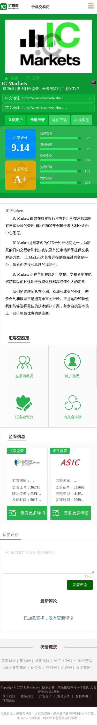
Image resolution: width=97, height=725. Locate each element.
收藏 (14, 78)
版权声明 (82, 696)
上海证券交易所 (14, 668)
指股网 (51, 668)
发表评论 (80, 585)
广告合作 (45, 696)
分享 (36, 78)
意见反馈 (63, 696)
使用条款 (9, 700)
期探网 (25, 661)
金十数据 (83, 668)
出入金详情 (73, 417)
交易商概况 (24, 376)
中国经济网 (83, 661)
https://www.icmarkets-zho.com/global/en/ (45, 108)
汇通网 (66, 668)
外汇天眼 (42, 661)
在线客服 (81, 120)
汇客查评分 (24, 417)
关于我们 (9, 696)
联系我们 (27, 696)
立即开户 (15, 120)
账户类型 (72, 376)
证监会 (36, 668)
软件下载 (59, 120)
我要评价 (10, 534)
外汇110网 (62, 661)
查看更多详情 (27, 513)
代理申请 (37, 120)
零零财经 (8, 661)
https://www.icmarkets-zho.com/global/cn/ (45, 98)
